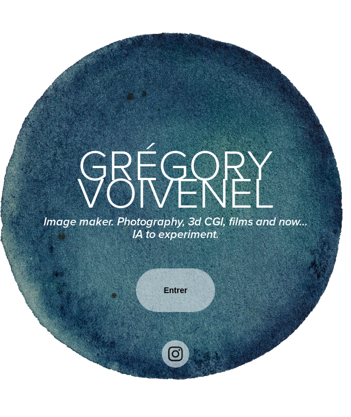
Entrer (175, 290)
